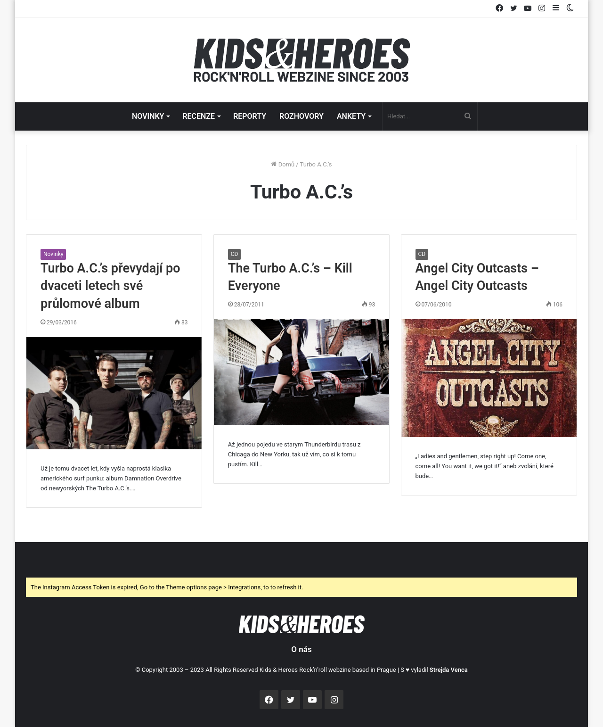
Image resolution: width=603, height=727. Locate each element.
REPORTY (249, 116)
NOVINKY (148, 116)
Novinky (53, 254)
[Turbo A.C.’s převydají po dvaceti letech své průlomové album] (114, 393)
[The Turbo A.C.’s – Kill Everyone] (301, 372)
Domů (282, 164)
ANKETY (351, 116)
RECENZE (198, 116)
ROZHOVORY (301, 116)
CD (234, 254)
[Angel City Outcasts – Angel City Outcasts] (489, 378)
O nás (301, 649)
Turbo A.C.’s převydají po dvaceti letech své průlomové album (110, 286)
